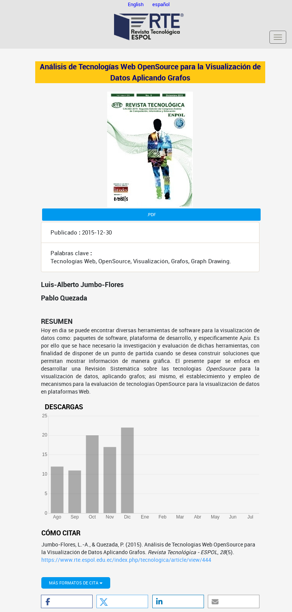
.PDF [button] (151, 214)
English (136, 4)
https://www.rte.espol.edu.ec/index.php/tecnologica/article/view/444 (126, 559)
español (161, 4)
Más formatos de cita (76, 583)
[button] (67, 601)
